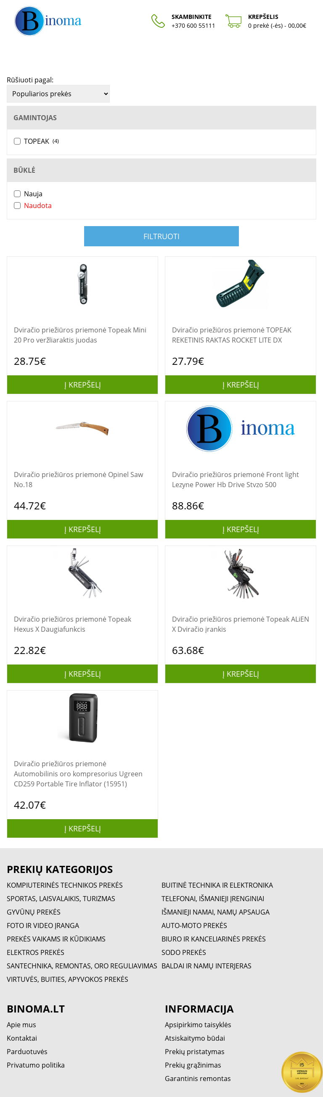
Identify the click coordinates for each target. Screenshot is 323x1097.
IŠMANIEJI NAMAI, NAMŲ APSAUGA (216, 912)
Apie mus (21, 1024)
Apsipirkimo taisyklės (198, 1024)
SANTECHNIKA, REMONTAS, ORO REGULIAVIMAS (82, 965)
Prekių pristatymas (195, 1051)
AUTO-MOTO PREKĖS (194, 925)
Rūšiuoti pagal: (30, 79)
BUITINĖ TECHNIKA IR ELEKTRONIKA (217, 885)
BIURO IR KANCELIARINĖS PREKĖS (214, 939)
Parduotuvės (27, 1051)
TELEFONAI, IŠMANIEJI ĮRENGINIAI (213, 898)
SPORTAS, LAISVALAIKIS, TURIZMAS (61, 898)
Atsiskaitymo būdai (195, 1038)
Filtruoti (161, 236)
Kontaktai (22, 1038)
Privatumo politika (36, 1065)
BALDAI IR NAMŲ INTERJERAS (207, 965)
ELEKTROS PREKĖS (35, 952)
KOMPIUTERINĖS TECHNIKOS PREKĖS (65, 885)
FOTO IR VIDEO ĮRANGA (43, 925)
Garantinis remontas (198, 1078)
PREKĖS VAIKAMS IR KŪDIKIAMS (56, 939)
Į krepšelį (82, 385)
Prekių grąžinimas (193, 1065)
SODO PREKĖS (184, 952)
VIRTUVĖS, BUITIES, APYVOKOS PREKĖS (67, 979)
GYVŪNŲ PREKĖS (34, 912)
